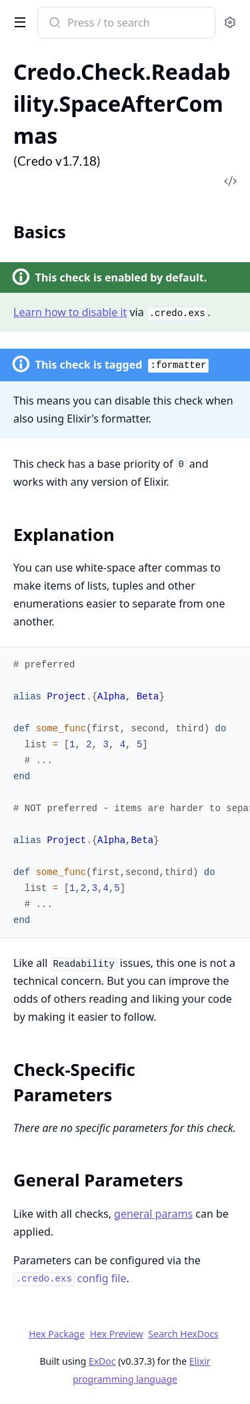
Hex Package (57, 1333)
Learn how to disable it (70, 312)
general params (153, 1213)
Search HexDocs (183, 1334)
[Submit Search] (53, 24)
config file (69, 1278)
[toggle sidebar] (17, 21)
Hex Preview (116, 1333)
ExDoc (102, 1361)
